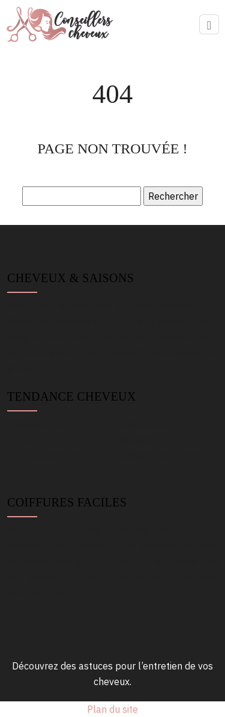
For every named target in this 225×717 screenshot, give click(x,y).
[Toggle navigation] (209, 24)
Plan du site (112, 709)
